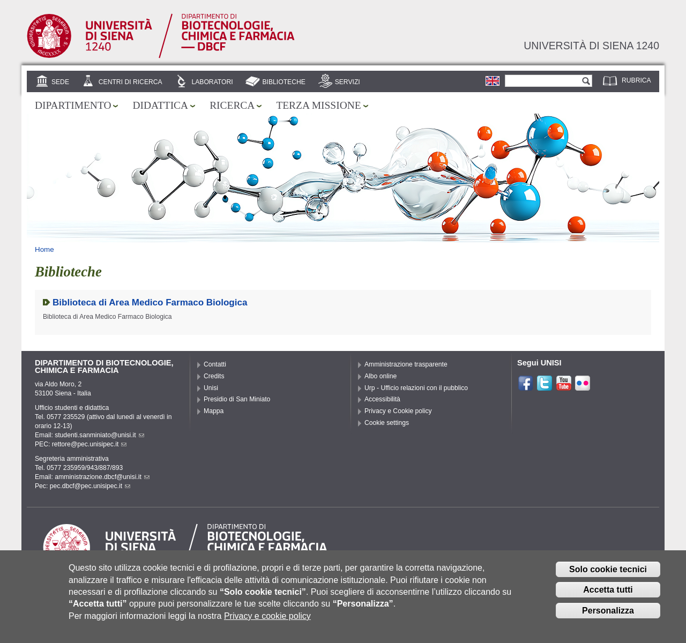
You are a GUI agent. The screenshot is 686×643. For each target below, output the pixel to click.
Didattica (160, 105)
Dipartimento (73, 105)
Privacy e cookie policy (267, 622)
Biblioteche (283, 82)
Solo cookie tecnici (608, 576)
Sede (60, 82)
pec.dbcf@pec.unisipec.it (90, 486)
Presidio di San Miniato (237, 399)
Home (44, 249)
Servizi (347, 82)
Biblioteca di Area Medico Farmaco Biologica (150, 302)
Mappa (213, 411)
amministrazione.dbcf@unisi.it (102, 477)
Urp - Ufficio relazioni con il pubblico (416, 388)
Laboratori (212, 82)
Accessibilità (382, 399)
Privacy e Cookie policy (398, 411)
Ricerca (232, 105)
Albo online (380, 376)
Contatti (215, 364)
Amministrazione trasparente (406, 364)
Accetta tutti (607, 597)
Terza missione (318, 105)
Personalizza (608, 618)
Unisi (211, 388)
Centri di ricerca (130, 82)
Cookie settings (386, 423)
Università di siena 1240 (591, 45)
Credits (214, 376)
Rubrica (636, 80)
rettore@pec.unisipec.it (89, 444)
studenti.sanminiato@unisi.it (99, 435)
